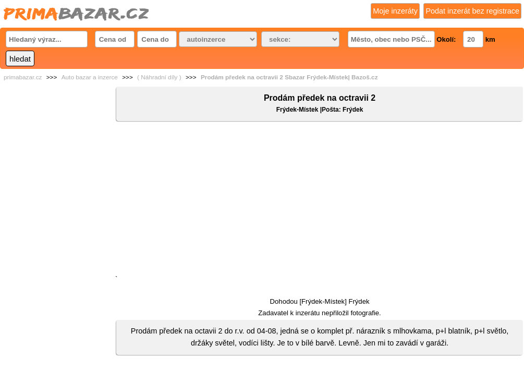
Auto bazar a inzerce (90, 77)
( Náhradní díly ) (159, 77)
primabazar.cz (23, 77)
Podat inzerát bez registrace (472, 11)
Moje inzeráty (395, 11)
